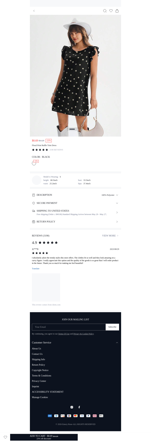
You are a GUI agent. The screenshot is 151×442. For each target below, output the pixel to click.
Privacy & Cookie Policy (83, 334)
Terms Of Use (63, 334)
